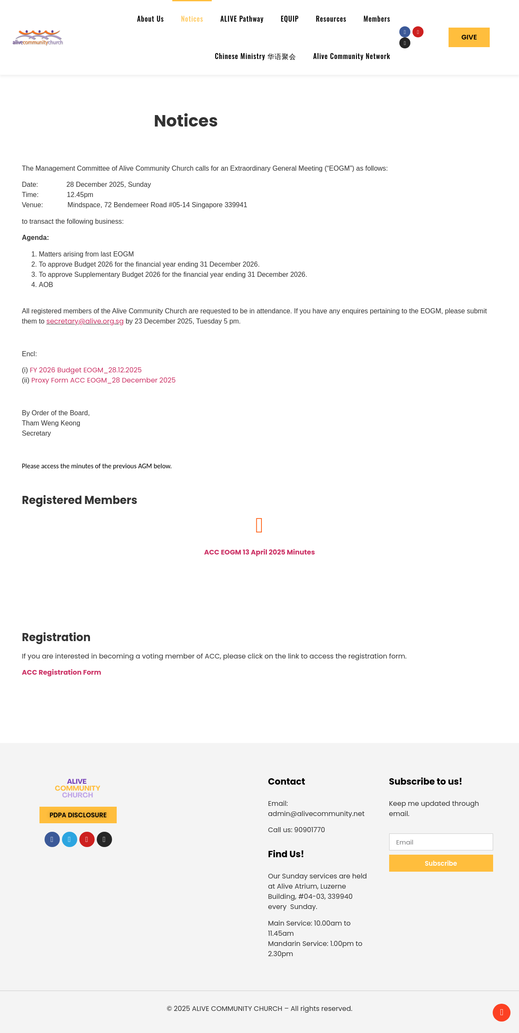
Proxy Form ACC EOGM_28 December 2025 (103, 380)
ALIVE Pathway (242, 19)
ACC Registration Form (61, 672)
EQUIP (290, 19)
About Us (150, 19)
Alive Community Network (351, 56)
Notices (192, 19)
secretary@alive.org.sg (84, 321)
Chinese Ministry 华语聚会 (255, 56)
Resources (331, 19)
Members (377, 19)
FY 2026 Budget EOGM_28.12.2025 (86, 370)
